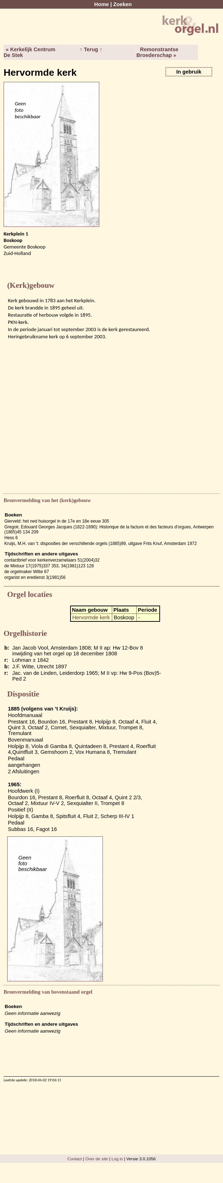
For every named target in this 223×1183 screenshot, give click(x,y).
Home (101, 4)
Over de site (96, 1158)
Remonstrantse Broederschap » (157, 52)
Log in (117, 1158)
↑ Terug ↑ (91, 49)
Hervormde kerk (91, 617)
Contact (74, 1158)
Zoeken (122, 4)
